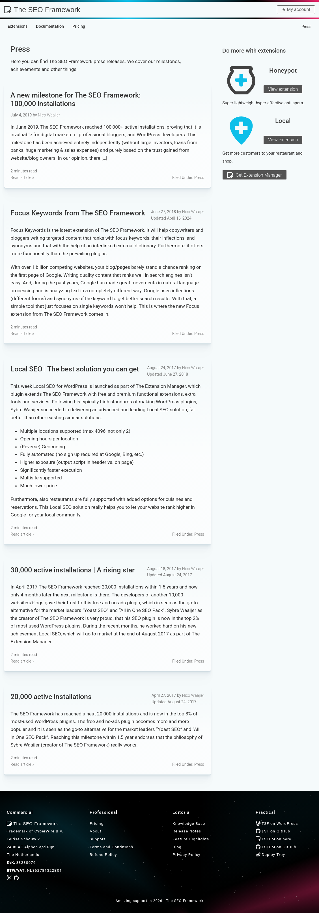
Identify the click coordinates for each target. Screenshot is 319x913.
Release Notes (187, 831)
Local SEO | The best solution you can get (74, 369)
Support (97, 839)
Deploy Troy (270, 854)
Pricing (97, 823)
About (95, 831)
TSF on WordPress (277, 823)
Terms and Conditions (111, 847)
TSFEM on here (273, 839)
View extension (283, 89)
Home (290, 26)
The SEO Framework (42, 9)
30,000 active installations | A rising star (72, 569)
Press (199, 177)
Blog (177, 847)
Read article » (22, 177)
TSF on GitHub (273, 831)
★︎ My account (296, 9)
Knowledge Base (189, 823)
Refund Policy (103, 854)
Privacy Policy (186, 854)
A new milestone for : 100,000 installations (75, 99)
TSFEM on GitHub (276, 847)
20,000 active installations (51, 696)
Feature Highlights (191, 839)
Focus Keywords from (77, 212)
